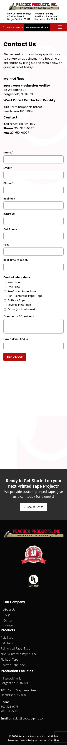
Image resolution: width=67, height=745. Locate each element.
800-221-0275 (15, 27)
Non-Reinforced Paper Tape (19, 654)
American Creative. (47, 740)
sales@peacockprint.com (29, 718)
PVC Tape (7, 643)
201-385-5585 (24, 128)
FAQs (6, 615)
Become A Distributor (37, 27)
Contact (8, 620)
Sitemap (8, 626)
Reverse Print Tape (13, 665)
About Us (9, 610)
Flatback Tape (9, 659)
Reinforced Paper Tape (15, 648)
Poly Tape (7, 638)
